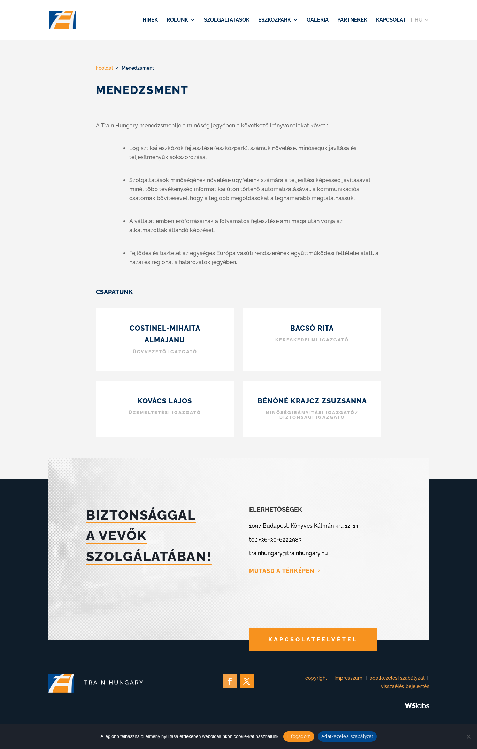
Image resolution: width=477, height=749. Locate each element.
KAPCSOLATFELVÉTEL (312, 639)
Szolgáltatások (226, 20)
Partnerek (352, 20)
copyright (316, 678)
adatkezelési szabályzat (397, 678)
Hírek (150, 20)
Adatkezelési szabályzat (347, 736)
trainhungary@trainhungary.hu (288, 553)
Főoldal (104, 68)
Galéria (318, 20)
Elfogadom (299, 736)
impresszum (348, 678)
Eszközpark (274, 20)
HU (418, 20)
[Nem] (468, 736)
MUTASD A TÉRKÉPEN (281, 571)
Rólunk (177, 20)
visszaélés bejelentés (405, 686)
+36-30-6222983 (280, 539)
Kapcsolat (391, 20)
